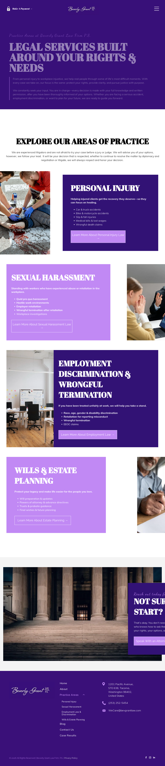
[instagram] (150, 758)
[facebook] (146, 758)
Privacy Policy (71, 758)
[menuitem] (77, 684)
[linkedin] (154, 758)
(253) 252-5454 (118, 702)
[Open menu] (156, 8)
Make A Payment (21, 8)
